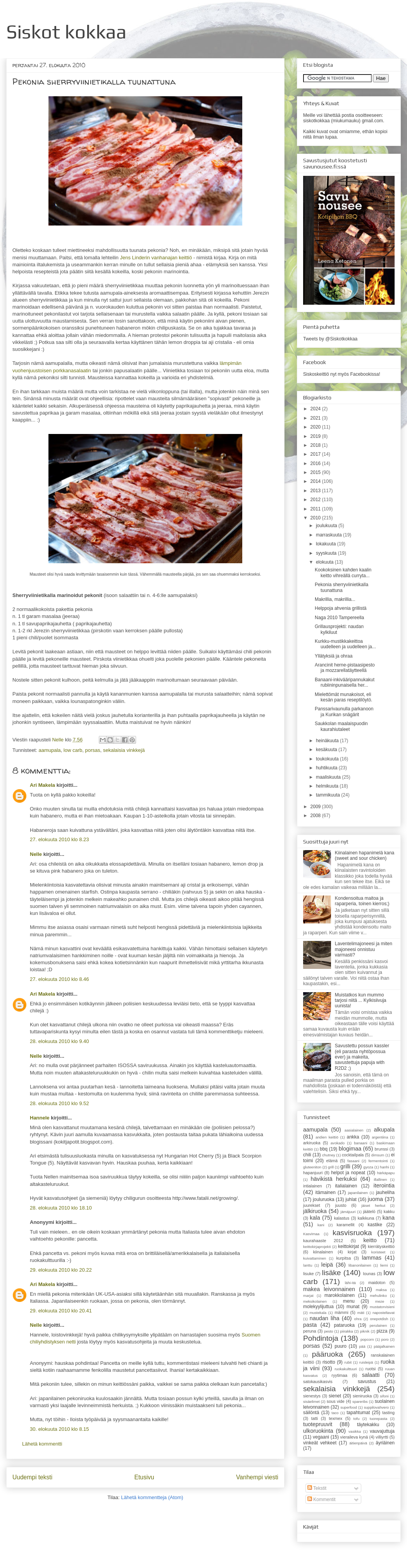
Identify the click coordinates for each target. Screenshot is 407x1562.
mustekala (317, 1312)
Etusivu (144, 1477)
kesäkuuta (327, 749)
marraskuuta (329, 535)
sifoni (384, 1396)
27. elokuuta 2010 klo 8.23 (59, 839)
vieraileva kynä (354, 1437)
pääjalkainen (384, 1346)
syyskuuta (327, 553)
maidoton (376, 1282)
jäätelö (369, 1211)
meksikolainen (315, 1301)
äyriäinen (385, 1443)
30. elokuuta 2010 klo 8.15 (59, 1429)
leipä (327, 1265)
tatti (314, 1418)
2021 (316, 418)
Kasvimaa (311, 1234)
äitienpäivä (358, 1443)
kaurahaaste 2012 (323, 1240)
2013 (316, 490)
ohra (358, 1319)
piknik (365, 1331)
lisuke (308, 1273)
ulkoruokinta (318, 1431)
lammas (371, 1258)
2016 (316, 463)
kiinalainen (323, 1252)
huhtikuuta (327, 768)
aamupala (49, 750)
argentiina (380, 1137)
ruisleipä (366, 1362)
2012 (316, 499)
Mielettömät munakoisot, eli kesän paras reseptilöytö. (343, 697)
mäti (360, 1312)
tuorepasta (378, 1418)
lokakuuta (326, 544)
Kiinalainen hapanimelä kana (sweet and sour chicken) (364, 855)
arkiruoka (311, 1142)
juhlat (351, 1199)
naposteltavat (384, 1312)
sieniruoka (362, 1396)
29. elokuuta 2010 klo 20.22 (61, 1270)
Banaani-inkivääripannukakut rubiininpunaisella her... (344, 682)
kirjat (352, 1252)
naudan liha (325, 1318)
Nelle (58, 740)
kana (389, 1218)
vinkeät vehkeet (319, 1443)
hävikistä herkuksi (334, 1179)
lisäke (331, 1273)
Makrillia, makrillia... (335, 599)
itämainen (326, 1192)
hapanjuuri (312, 1172)
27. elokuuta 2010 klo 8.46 (59, 979)
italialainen (346, 1186)
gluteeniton (312, 1167)
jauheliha (385, 1192)
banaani (360, 1143)
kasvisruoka (352, 1233)
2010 (316, 518)
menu (349, 1301)
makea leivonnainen (329, 1289)
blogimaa (350, 1148)
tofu (357, 1418)
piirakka (346, 1331)
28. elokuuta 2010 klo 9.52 (59, 1103)
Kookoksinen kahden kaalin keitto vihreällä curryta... (343, 572)
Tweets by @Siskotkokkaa (330, 339)
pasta (310, 1325)
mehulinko (378, 1295)
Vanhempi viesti (257, 1477)
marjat (308, 1295)
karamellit (345, 1224)
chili (307, 1155)
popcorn (367, 1339)
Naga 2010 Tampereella (339, 617)
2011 (316, 509)
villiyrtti (382, 1437)
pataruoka (344, 1325)
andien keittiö (327, 1137)
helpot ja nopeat (348, 1172)
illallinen (380, 1179)
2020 (316, 427)
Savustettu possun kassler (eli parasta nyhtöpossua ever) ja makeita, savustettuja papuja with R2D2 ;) (362, 1057)
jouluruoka (323, 1199)
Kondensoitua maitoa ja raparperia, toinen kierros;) (362, 901)
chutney (328, 1155)
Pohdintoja (320, 1338)
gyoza (368, 1167)
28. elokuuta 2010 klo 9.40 (59, 1041)
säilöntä (311, 1412)
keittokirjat (348, 1246)
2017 (316, 454)
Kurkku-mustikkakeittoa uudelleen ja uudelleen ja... (345, 644)
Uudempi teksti (32, 1477)
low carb (73, 750)
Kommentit (321, 1499)
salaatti (371, 1375)
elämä (332, 1160)
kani (320, 1225)
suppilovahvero (376, 1407)
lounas (369, 1273)
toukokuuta (328, 759)
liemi (384, 1265)
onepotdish (379, 1319)
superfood (348, 1407)
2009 (316, 806)
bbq (324, 1149)
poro (384, 1339)
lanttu (307, 1265)
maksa (381, 1290)
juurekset (311, 1205)
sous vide (336, 1401)
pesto (328, 1331)
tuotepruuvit (317, 1424)
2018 (316, 445)
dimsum (378, 1155)
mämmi (341, 1312)
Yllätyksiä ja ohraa (333, 656)
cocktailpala (353, 1154)
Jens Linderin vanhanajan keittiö (156, 257)
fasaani (353, 1161)
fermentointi (378, 1161)
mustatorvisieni (382, 1307)
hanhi (384, 1167)
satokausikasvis (318, 1381)
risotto (328, 1362)
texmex (335, 1418)
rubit (348, 1362)
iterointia (384, 1185)
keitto (369, 1240)
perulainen (378, 1325)
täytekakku (368, 1424)
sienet (335, 1396)
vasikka (354, 1431)
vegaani (321, 1437)
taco (334, 1413)
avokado (338, 1143)
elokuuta (325, 562)
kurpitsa (343, 1258)
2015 (316, 472)
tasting (388, 1412)
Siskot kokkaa (66, 31)
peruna (309, 1331)
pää (362, 1346)
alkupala (384, 1129)
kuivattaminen (314, 1258)
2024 (316, 408)
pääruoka (327, 1354)
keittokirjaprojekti (317, 1246)
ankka (353, 1137)
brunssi (381, 1149)
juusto (341, 1205)
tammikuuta (328, 795)
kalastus (342, 1218)
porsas (92, 750)
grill (331, 1167)
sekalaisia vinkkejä (124, 750)
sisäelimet (311, 1401)
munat (353, 1306)
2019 (316, 436)
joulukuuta (327, 525)
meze (379, 1301)
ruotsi (371, 1368)
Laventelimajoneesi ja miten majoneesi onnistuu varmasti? (363, 949)
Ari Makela (42, 785)
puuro (341, 1346)
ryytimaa (339, 1375)
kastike (375, 1224)
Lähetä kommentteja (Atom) (152, 1497)
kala (315, 1218)
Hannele (40, 1118)
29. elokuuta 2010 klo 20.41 (61, 1311)
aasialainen (354, 1130)
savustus (367, 1381)
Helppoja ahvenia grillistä (340, 608)
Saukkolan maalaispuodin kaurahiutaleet (341, 726)
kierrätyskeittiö (381, 1246)
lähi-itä (350, 1283)
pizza (381, 1331)
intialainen (312, 1186)
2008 (316, 815)
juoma (375, 1199)
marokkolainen (339, 1295)
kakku (389, 1211)
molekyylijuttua (318, 1306)
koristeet (378, 1252)
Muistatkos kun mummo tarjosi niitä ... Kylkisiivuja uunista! (360, 1000)
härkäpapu (386, 1173)
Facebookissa (364, 374)
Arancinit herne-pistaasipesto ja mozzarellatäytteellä (345, 667)
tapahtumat (358, 1412)
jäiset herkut (373, 1205)
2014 (316, 481)
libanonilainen (359, 1265)
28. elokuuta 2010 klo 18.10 (61, 1208)
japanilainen (358, 1193)
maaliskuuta (329, 777)
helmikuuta (328, 786)
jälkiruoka (315, 1211)
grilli (345, 1166)
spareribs (359, 1401)
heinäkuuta (328, 740)
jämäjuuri (348, 1212)
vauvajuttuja (382, 1431)
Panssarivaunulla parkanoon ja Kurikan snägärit (344, 711)
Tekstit (316, 1488)
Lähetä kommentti (42, 1444)
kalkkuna (366, 1218)
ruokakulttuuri (346, 1369)
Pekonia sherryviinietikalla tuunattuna (341, 587)
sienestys (312, 1396)
